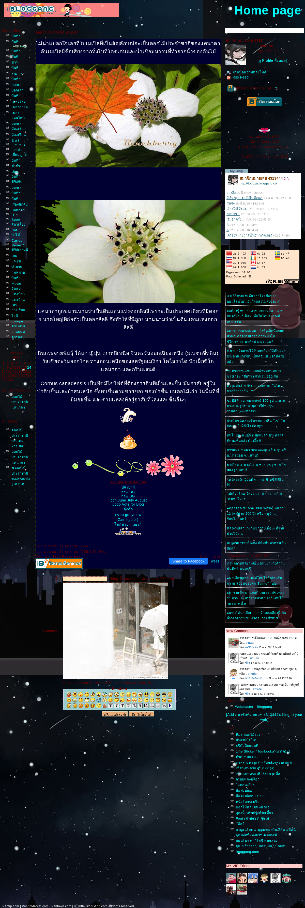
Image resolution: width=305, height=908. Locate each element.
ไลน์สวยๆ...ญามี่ (128, 524)
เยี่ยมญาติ (19, 155)
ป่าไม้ (15, 235)
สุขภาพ (17, 73)
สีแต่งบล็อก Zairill (250, 796)
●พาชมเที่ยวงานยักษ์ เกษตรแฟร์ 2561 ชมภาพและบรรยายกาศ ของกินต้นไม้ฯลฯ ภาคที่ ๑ (256, 598)
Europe (17, 321)
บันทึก (16, 36)
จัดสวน (17, 288)
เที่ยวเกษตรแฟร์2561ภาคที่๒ (258, 774)
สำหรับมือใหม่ (247, 740)
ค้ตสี (240, 824)
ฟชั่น (16, 261)
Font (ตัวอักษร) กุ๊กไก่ (252, 818)
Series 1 (18, 245)
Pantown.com (61, 906)
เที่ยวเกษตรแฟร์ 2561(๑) (255, 768)
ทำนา (16, 267)
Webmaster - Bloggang (253, 707)
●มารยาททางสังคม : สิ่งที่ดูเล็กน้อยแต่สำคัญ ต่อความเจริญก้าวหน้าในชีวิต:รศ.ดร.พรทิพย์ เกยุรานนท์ (255, 336)
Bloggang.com (247, 852)
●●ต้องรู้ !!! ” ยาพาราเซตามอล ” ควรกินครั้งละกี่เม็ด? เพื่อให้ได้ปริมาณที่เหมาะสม (255, 316)
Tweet (214, 561)
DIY (14, 305)
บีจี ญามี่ (128, 487)
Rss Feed (238, 77)
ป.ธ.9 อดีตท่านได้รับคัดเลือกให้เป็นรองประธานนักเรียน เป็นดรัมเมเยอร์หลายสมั (256, 356)
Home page (267, 10)
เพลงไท (18, 101)
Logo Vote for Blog (128, 504)
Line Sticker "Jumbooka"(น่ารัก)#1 (263, 751)
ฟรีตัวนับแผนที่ (247, 746)
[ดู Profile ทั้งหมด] (272, 60)
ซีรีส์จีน (17, 182)
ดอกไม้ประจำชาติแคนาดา (19, 402)
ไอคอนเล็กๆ (245, 785)
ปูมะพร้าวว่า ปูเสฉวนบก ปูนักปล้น (261, 846)
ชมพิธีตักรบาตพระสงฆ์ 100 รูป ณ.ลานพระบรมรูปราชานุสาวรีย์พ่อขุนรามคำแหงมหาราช (256, 406)
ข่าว (14, 62)
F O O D (18, 145)
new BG (128, 492)
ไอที (14, 316)
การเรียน (18, 310)
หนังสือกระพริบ (248, 802)
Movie (16, 284)
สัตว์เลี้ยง (18, 224)
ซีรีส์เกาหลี (19, 250)
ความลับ (17, 337)
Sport (15, 220)
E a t (15, 140)
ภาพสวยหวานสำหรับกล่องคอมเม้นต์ (264, 762)
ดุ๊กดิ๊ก (128, 509)
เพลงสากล (19, 107)
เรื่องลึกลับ (19, 204)
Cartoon (17, 210)
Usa (14, 172)
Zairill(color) (128, 520)
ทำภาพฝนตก (246, 757)
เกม (14, 256)
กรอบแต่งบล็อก (248, 779)
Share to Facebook (188, 561)
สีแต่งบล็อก (244, 790)
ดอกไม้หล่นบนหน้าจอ (253, 807)
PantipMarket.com (35, 906)
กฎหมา (18, 272)
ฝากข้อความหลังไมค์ (247, 72)
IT (13, 215)
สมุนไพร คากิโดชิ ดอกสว (256, 840)
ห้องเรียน (18, 129)
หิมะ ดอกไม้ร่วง (248, 735)
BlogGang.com (96, 906)
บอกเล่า (17, 85)
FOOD (16, 150)
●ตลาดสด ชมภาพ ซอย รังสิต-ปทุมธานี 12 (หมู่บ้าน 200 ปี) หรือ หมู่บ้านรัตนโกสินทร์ (256, 513)
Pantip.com (11, 906)
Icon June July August (128, 500)
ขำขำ (15, 166)
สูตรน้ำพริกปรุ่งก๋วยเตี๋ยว (254, 813)
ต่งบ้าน (18, 294)
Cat (14, 230)
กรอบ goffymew (128, 515)
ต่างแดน (18, 326)
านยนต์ (18, 332)
